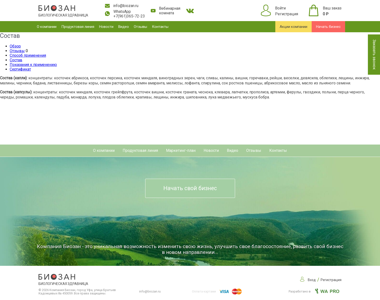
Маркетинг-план (181, 150)
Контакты (160, 26)
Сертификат (20, 69)
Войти (280, 8)
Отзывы (140, 26)
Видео (123, 26)
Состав (16, 60)
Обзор (15, 46)
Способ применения (28, 55)
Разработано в (314, 291)
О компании (46, 26)
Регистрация (286, 14)
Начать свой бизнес (190, 188)
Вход (312, 280)
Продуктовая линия (77, 26)
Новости (106, 26)
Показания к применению (33, 64)
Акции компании (293, 26)
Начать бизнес (328, 26)
